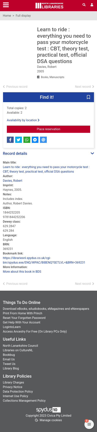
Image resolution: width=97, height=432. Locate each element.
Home (7, 15)
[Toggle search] (84, 5)
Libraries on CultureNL (18, 350)
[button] (88, 97)
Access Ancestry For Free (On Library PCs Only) (35, 331)
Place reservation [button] (63, 129)
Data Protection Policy (18, 391)
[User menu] (91, 5)
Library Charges (13, 382)
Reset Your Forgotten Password (24, 318)
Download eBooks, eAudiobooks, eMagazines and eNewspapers (46, 309)
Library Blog (11, 368)
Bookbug (9, 355)
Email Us (9, 359)
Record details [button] (15, 153)
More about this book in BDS (22, 271)
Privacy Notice (12, 387)
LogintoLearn (12, 327)
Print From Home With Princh (22, 313)
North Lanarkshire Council (20, 345)
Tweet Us (9, 364)
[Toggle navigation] (6, 4)
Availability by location (23, 120)
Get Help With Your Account (21, 322)
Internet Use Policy (15, 396)
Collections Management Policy (24, 400)
